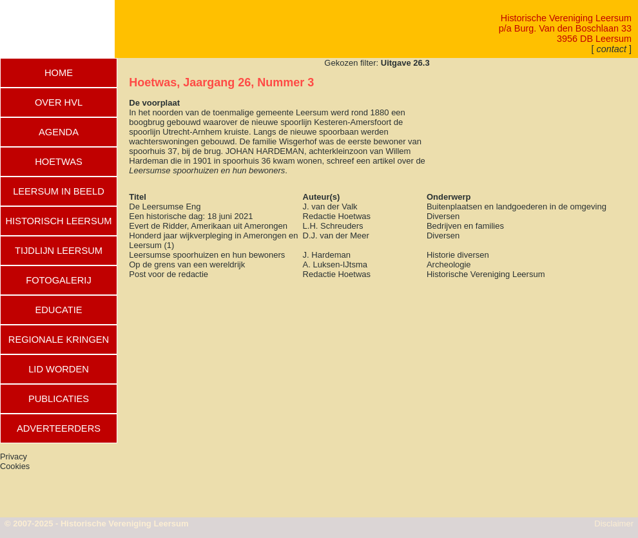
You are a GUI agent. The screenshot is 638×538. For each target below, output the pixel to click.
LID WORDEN (58, 369)
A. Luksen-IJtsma (335, 264)
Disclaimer (613, 523)
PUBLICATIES (58, 399)
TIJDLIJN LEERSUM (58, 250)
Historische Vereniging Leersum (486, 274)
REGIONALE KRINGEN (58, 339)
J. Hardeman (327, 255)
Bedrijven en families (465, 226)
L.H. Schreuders (333, 226)
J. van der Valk (330, 206)
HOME (58, 73)
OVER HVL (58, 102)
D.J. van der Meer (336, 235)
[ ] (612, 49)
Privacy (13, 456)
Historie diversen (458, 255)
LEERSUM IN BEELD (58, 191)
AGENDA (59, 132)
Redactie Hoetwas (337, 216)
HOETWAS (58, 162)
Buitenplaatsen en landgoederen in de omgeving (516, 206)
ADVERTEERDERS (59, 428)
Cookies (15, 466)
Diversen (443, 216)
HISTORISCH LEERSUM (58, 221)
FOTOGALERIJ (59, 280)
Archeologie (449, 264)
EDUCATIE (58, 310)
